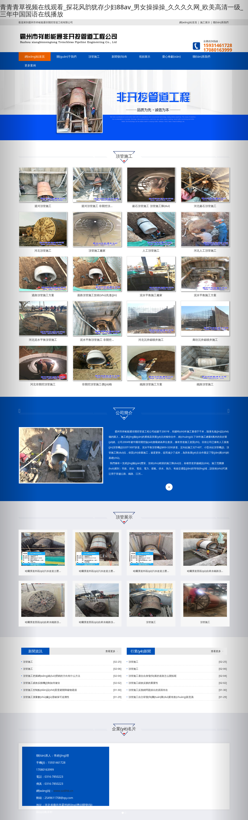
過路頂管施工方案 (43, 295)
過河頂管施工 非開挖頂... (96, 206)
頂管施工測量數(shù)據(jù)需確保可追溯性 (46, 697)
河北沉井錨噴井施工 (151, 340)
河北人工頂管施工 (205, 250)
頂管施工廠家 (97, 250)
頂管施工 (94, 56)
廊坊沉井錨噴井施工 (205, 340)
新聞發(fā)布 (119, 56)
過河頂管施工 (42, 206)
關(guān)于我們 (66, 56)
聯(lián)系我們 (201, 56)
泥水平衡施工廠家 (151, 295)
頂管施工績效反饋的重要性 (143, 683)
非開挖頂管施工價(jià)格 (97, 384)
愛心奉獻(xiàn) (171, 56)
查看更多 (110, 651)
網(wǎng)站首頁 (188, 22)
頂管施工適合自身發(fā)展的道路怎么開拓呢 (152, 675)
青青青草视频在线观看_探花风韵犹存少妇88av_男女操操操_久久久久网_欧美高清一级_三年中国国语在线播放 (121, 10)
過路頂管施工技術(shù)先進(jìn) (97, 295)
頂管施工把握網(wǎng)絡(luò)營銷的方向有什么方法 (51, 675)
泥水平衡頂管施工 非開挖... (97, 340)
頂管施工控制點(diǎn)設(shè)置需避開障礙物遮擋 (50, 690)
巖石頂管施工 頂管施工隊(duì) (151, 206)
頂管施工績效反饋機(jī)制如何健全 (41, 683)
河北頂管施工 (42, 250)
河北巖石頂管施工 (205, 206)
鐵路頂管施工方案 (151, 384)
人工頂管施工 (151, 250)
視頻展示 (144, 56)
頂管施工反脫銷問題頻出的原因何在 (148, 690)
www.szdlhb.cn (63, 791)
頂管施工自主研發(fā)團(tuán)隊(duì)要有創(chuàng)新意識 (161, 697)
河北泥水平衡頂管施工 (43, 340)
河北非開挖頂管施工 (43, 384)
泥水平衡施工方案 (205, 295)
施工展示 (205, 22)
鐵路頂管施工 (205, 384)
